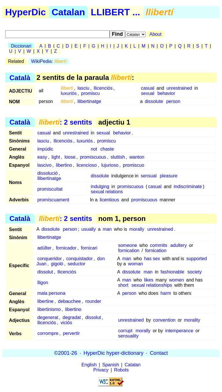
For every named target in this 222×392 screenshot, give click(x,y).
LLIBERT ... (115, 12)
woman (135, 263)
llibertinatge (89, 101)
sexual (147, 93)
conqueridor (49, 258)
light (55, 157)
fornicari (89, 247)
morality (192, 320)
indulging (100, 186)
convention (164, 320)
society (194, 271)
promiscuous (93, 157)
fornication (128, 250)
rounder (93, 301)
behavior (166, 93)
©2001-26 (65, 353)
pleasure (168, 175)
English (89, 364)
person (173, 101)
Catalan (68, 12)
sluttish (117, 157)
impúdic (45, 149)
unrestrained (179, 88)
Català (20, 77)
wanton (136, 157)
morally (136, 229)
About (155, 34)
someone (127, 245)
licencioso (87, 165)
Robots (121, 369)
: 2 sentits (65, 122)
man (107, 229)
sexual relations (107, 191)
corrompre (47, 333)
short (123, 285)
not (94, 149)
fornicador (66, 247)
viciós (66, 322)
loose (69, 157)
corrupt (125, 330)
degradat (72, 317)
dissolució (47, 173)
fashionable (172, 271)
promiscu (90, 93)
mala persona (51, 293)
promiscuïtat (49, 189)
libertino (64, 165)
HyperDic (25, 12)
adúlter (44, 247)
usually (89, 229)
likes (148, 279)
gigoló (57, 263)
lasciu (83, 88)
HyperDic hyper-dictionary (113, 353)
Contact (159, 353)
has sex (152, 258)
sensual (149, 175)
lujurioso (110, 165)
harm (165, 293)
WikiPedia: (49, 61)
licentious (109, 199)
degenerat (47, 317)
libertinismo (49, 309)
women (176, 279)
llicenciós (103, 88)
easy (42, 157)
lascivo (44, 165)
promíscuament (53, 199)
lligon (42, 282)
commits (158, 245)
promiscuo (133, 165)
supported (196, 258)
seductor (76, 263)
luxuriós (69, 93)
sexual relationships (152, 285)
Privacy (100, 369)
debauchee (69, 301)
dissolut (45, 271)
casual (147, 88)
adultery (178, 245)
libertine (45, 301)
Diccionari (21, 46)
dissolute (154, 101)
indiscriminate (188, 186)
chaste (107, 149)
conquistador (79, 258)
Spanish (110, 364)
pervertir (71, 333)
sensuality (128, 335)
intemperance (179, 330)
